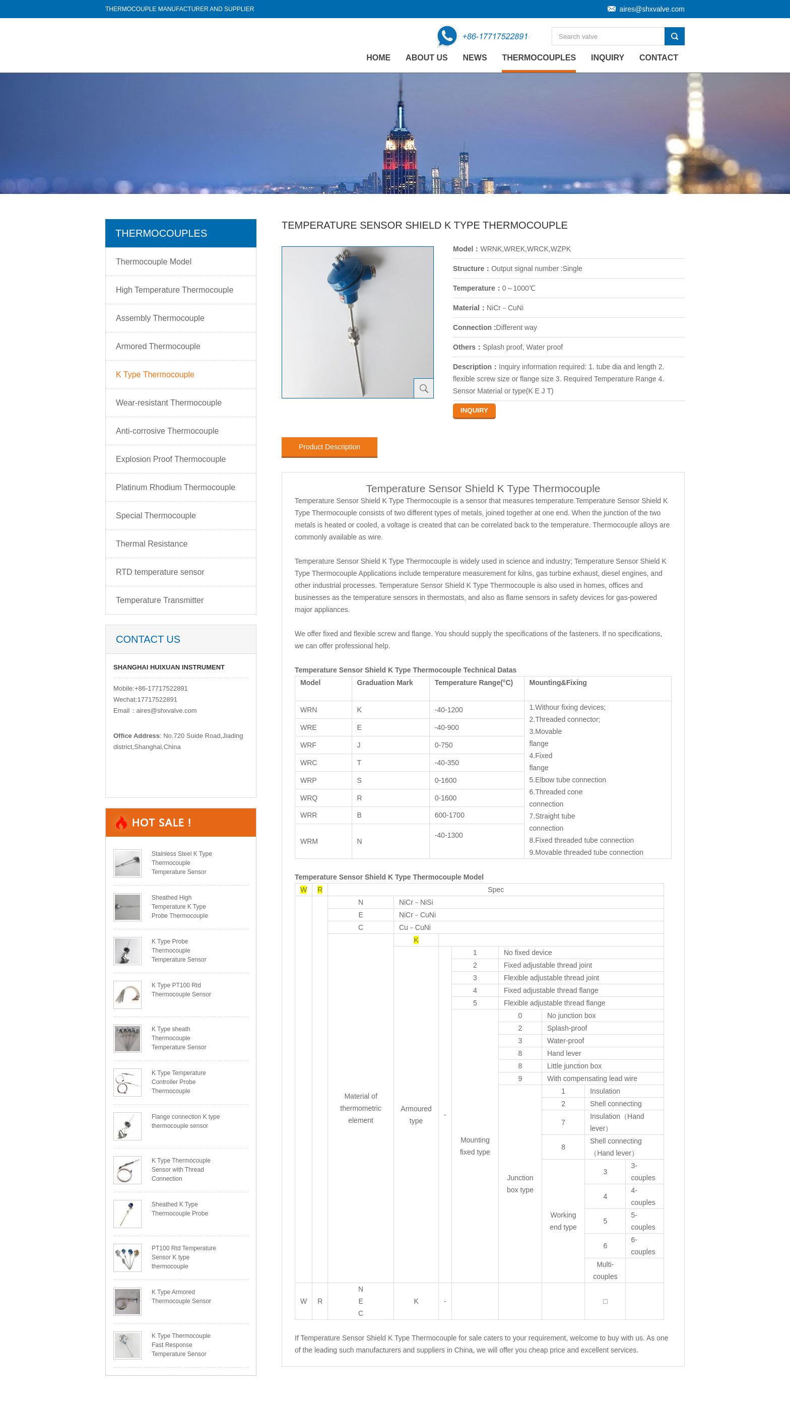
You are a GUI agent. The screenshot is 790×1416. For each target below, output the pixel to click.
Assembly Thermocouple (160, 318)
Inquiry (607, 57)
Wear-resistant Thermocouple (169, 402)
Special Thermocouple (156, 515)
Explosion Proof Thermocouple (171, 459)
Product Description (329, 447)
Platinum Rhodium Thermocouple (175, 487)
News (475, 57)
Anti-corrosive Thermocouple (167, 431)
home (378, 57)
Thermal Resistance (151, 544)
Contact (658, 57)
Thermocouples (539, 57)
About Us (427, 57)
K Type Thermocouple (155, 374)
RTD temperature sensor (160, 572)
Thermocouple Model (153, 261)
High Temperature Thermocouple (174, 290)
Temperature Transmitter (160, 600)
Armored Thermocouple (158, 346)
